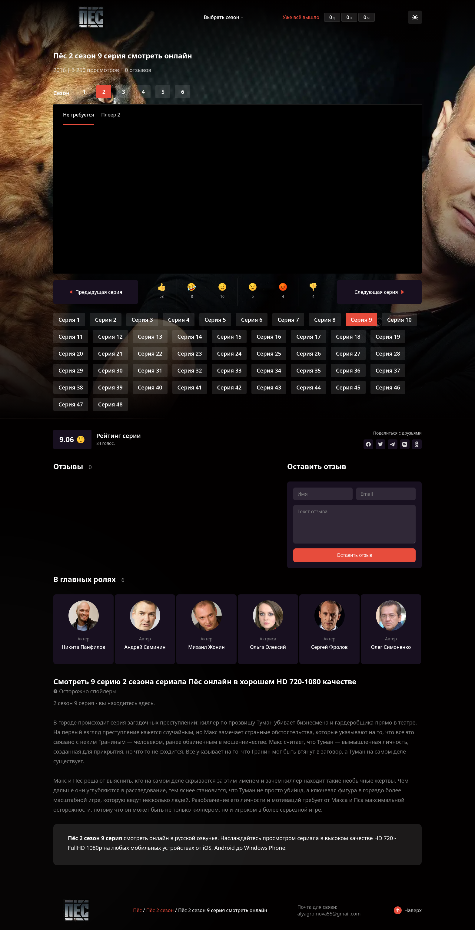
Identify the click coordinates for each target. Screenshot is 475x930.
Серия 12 (110, 336)
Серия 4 (179, 319)
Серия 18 (348, 336)
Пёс (137, 910)
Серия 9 (361, 319)
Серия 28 (388, 353)
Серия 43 (269, 387)
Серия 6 (252, 319)
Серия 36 (348, 370)
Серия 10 (399, 319)
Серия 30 (110, 370)
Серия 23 (190, 353)
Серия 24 (229, 353)
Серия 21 (110, 353)
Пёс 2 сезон (160, 910)
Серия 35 (308, 370)
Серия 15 (229, 336)
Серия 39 (110, 387)
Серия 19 (388, 336)
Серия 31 (150, 370)
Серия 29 (70, 370)
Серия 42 (229, 387)
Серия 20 (70, 353)
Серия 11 (70, 336)
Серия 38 (70, 387)
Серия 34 (269, 370)
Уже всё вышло (301, 17)
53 (162, 296)
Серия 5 (215, 319)
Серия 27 (348, 353)
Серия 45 (348, 387)
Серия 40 (150, 387)
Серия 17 (308, 336)
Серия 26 (308, 353)
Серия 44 (308, 387)
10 (222, 296)
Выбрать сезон (221, 17)
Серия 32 (190, 370)
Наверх (413, 910)
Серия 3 (142, 319)
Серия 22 (150, 353)
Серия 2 (106, 319)
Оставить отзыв (354, 555)
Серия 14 (190, 336)
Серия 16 (269, 336)
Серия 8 (325, 319)
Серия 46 (388, 387)
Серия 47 (70, 404)
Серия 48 (110, 404)
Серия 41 (190, 387)
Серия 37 (388, 370)
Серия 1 (69, 319)
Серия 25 (269, 353)
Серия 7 (288, 319)
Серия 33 (229, 370)
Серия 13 (150, 336)
